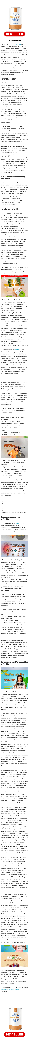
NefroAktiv (18, 44)
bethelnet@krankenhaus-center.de (10, 989)
